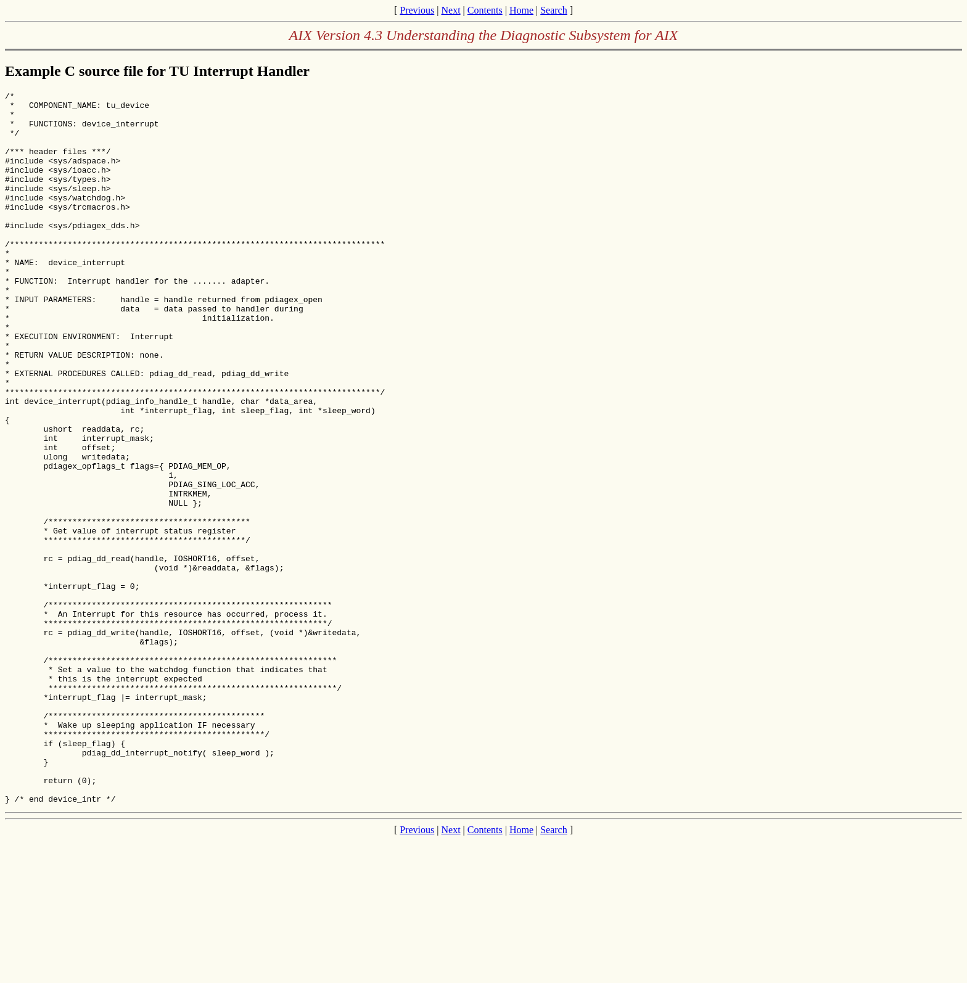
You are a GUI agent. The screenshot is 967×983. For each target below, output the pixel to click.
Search (553, 10)
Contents (485, 10)
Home (521, 10)
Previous (417, 10)
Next (450, 10)
